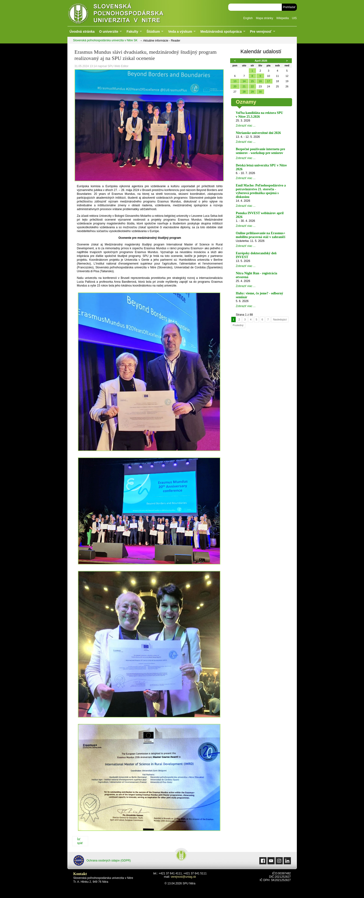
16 (260, 81)
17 (268, 81)
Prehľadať (289, 7)
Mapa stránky (264, 18)
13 (235, 81)
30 (260, 91)
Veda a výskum (180, 31)
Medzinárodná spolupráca (221, 31)
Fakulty (132, 31)
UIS (294, 18)
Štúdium (153, 31)
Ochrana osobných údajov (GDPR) (102, 860)
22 (252, 86)
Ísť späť (80, 841)
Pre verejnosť (261, 31)
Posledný (238, 325)
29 (252, 91)
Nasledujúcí (280, 319)
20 (235, 86)
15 (252, 81)
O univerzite (108, 31)
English (248, 18)
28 (244, 91)
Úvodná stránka (82, 31)
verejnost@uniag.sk (183, 876)
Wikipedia (282, 18)
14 (244, 81)
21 (244, 86)
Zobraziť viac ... (246, 125)
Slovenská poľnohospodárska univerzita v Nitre (126, 13)
